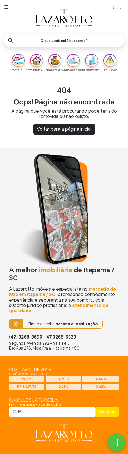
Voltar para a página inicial (64, 129)
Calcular (107, 412)
